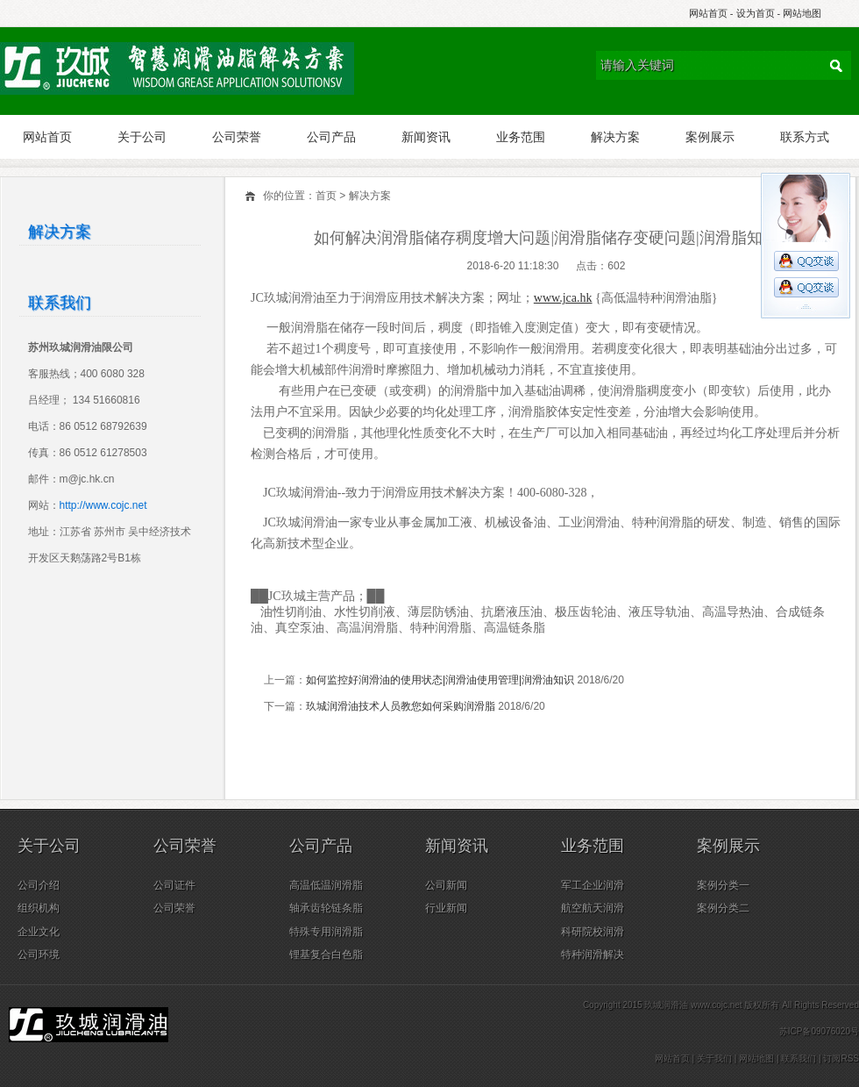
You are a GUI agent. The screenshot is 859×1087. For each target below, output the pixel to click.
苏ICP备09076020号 (819, 1031)
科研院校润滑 (592, 932)
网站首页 (708, 13)
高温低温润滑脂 (326, 885)
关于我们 (714, 1058)
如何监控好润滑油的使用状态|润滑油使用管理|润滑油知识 (440, 680)
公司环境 (39, 954)
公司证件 (174, 885)
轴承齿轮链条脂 (326, 908)
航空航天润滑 (592, 908)
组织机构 (39, 908)
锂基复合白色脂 (326, 954)
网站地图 (802, 13)
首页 (326, 196)
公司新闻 (446, 885)
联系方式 (804, 137)
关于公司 (142, 137)
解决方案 (615, 137)
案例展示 (710, 137)
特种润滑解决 (592, 954)
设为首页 (755, 13)
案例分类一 (723, 885)
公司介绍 (39, 885)
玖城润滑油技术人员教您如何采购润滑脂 (400, 706)
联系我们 (798, 1058)
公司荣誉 (236, 137)
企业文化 (39, 932)
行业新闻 (446, 908)
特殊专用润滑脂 (326, 932)
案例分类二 (723, 908)
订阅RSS (841, 1058)
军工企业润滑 (592, 885)
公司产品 (331, 137)
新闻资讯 (426, 137)
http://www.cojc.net (103, 505)
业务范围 (520, 137)
